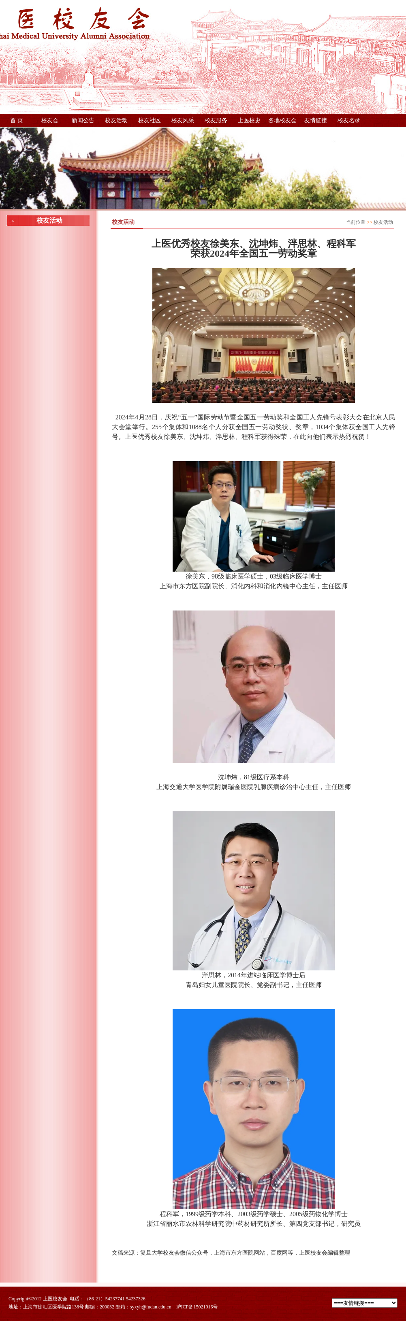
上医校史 (249, 120)
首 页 (16, 120)
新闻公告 (83, 120)
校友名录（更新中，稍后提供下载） (349, 122)
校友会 (49, 120)
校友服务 (216, 120)
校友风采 (182, 120)
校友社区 (149, 120)
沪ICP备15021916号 (197, 1307)
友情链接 (315, 120)
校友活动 (116, 120)
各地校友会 (282, 120)
